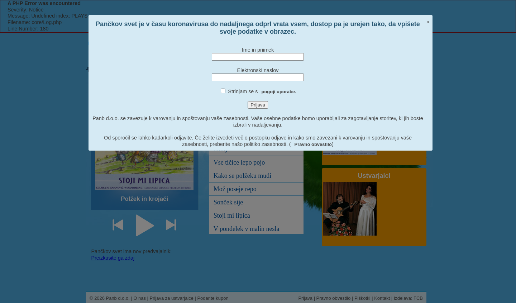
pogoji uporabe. (279, 91)
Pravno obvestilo (313, 144)
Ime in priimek (258, 50)
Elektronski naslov (258, 70)
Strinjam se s (262, 91)
